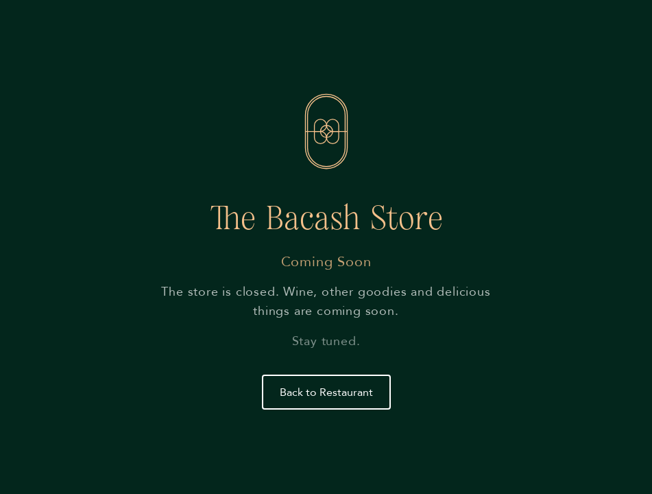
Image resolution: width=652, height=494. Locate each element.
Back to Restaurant (326, 392)
